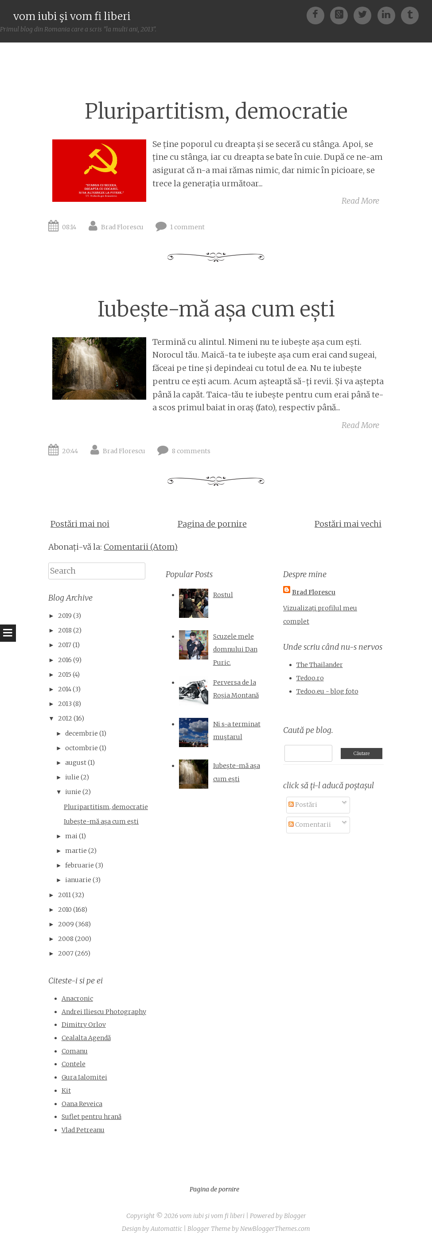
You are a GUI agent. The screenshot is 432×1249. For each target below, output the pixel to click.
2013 (65, 704)
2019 (65, 616)
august (75, 763)
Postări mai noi (80, 524)
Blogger (295, 1216)
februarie (79, 865)
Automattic (166, 1229)
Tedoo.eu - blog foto (327, 691)
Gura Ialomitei (84, 1077)
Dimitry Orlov (84, 1025)
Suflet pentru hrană (91, 1117)
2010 (65, 910)
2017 (64, 645)
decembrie (81, 733)
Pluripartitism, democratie (216, 111)
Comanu (75, 1051)
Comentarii (309, 825)
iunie (73, 792)
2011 (64, 895)
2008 (66, 939)
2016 (65, 660)
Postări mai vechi (348, 524)
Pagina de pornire (212, 524)
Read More (360, 201)
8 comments (191, 451)
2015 (64, 674)
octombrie (81, 748)
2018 (65, 630)
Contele (74, 1064)
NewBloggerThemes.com (275, 1229)
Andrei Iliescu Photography (104, 1012)
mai (71, 836)
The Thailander (319, 665)
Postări (302, 805)
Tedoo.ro (310, 678)
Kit (66, 1091)
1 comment (187, 227)
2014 (64, 689)
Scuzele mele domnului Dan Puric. (235, 649)
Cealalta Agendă (86, 1038)
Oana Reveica (82, 1104)
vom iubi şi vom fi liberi (72, 16)
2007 (66, 953)
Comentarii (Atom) (141, 547)
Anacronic (77, 998)
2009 (66, 924)
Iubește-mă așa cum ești (216, 309)
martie (76, 851)
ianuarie (78, 880)
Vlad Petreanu (83, 1130)
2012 (65, 718)
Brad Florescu (122, 227)
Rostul (223, 595)
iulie (72, 777)
